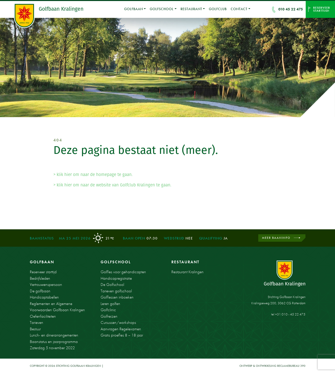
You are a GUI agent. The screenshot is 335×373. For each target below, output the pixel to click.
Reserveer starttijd (43, 271)
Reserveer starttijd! (321, 9)
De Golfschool (112, 284)
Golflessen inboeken (117, 297)
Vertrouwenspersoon (46, 284)
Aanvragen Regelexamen (121, 329)
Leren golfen (110, 303)
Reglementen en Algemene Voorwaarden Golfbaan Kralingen (57, 307)
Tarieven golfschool (116, 291)
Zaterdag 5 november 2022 (52, 347)
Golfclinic (108, 309)
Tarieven (36, 322)
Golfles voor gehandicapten (123, 271)
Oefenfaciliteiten (43, 316)
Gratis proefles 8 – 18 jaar (122, 335)
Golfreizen (109, 316)
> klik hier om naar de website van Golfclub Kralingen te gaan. (112, 185)
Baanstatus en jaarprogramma (54, 341)
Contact (239, 9)
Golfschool (162, 9)
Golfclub (218, 9)
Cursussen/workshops (118, 322)
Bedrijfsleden (40, 278)
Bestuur (35, 329)
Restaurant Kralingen (187, 271)
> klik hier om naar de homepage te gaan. (93, 174)
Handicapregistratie (116, 278)
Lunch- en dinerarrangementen (54, 335)
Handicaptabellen (44, 297)
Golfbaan (133, 9)
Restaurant (191, 9)
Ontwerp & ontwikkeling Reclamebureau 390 (272, 366)
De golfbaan (40, 291)
